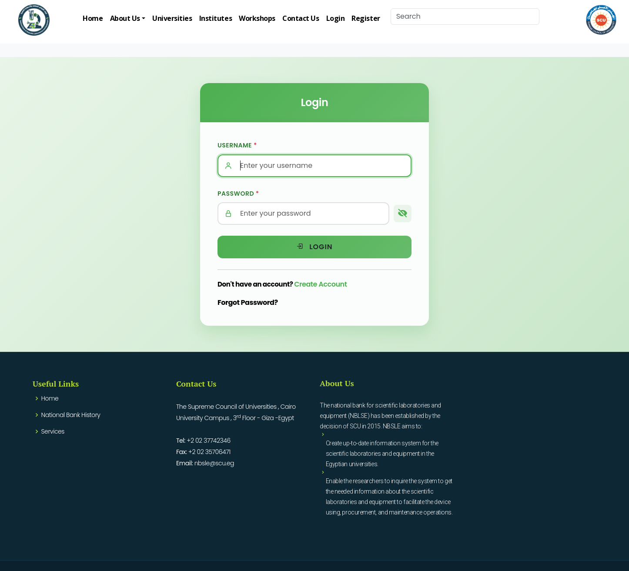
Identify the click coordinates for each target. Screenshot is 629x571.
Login (335, 18)
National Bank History (70, 415)
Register (365, 18)
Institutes (215, 18)
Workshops (257, 18)
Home (93, 18)
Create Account (320, 284)
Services (52, 431)
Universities (172, 18)
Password (238, 193)
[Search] (465, 16)
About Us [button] (125, 18)
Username (237, 145)
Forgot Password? (247, 302)
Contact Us (300, 18)
